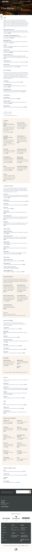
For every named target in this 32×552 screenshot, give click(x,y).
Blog (3, 537)
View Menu (4, 527)
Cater (3, 534)
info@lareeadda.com (24, 536)
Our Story (4, 529)
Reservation (4, 532)
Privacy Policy (4, 540)
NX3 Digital (27, 545)
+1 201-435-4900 (24, 535)
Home (3, 524)
